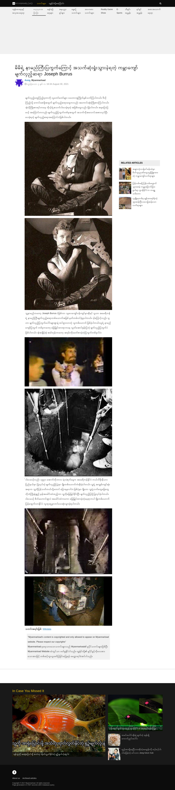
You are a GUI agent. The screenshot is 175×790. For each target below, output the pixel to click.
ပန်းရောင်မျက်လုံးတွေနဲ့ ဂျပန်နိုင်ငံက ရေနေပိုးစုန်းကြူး (132, 728)
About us (16, 778)
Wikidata (47, 629)
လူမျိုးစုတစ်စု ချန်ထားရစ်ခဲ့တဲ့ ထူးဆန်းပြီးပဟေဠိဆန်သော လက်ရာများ (145, 201)
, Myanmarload (35, 80)
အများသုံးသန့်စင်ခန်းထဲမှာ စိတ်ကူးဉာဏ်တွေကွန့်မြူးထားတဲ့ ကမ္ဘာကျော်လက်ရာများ (145, 172)
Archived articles (29, 778)
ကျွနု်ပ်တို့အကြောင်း (56, 3)
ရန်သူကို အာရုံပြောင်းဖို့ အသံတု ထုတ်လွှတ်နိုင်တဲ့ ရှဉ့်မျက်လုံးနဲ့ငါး (41, 754)
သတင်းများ (41, 3)
